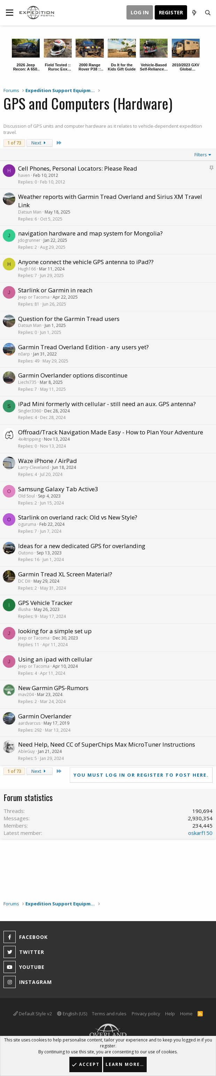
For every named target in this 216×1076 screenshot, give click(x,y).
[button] (9, 12)
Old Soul (26, 496)
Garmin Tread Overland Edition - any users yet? (83, 347)
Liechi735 (27, 382)
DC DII (24, 581)
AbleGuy (26, 751)
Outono (25, 553)
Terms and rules (109, 1013)
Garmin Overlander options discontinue (73, 375)
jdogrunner (29, 240)
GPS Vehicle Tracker (45, 603)
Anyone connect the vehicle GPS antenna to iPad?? (86, 262)
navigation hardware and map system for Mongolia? (90, 233)
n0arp (24, 354)
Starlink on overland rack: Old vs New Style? (77, 517)
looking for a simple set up (55, 631)
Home (186, 1013)
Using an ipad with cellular (55, 659)
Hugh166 (27, 269)
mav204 (26, 694)
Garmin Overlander (44, 716)
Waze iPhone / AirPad (47, 461)
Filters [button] (200, 154)
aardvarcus (29, 723)
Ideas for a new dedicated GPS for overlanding (81, 546)
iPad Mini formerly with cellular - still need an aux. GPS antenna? (107, 404)
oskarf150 (200, 832)
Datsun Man (29, 212)
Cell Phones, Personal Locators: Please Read (77, 168)
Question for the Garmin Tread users (68, 319)
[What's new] (194, 12)
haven (24, 175)
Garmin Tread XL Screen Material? (65, 574)
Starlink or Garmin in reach (55, 290)
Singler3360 (29, 411)
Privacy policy (146, 1013)
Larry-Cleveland (33, 467)
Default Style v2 (32, 1013)
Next (39, 143)
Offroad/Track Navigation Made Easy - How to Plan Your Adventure (110, 432)
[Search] (208, 12)
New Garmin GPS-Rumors (53, 688)
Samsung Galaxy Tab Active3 (58, 489)
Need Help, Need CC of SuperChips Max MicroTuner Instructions (106, 744)
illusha (24, 609)
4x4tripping (29, 439)
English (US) (72, 1013)
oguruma (27, 524)
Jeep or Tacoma (33, 297)
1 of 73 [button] (14, 143)
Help (170, 1013)
